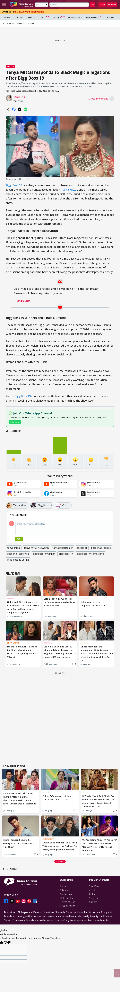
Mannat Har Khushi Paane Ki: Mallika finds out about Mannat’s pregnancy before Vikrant (22, 651)
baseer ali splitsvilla (18, 553)
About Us (65, 886)
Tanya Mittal (69, 189)
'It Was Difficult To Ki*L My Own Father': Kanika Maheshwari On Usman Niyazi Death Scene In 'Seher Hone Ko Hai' (98, 801)
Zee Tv (93, 890)
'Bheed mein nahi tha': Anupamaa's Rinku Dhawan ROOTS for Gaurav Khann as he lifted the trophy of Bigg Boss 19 (96, 653)
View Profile (18, 101)
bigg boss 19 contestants (90, 553)
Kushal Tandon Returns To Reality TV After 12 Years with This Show (18, 843)
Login (102, 4)
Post (19, 538)
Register (112, 4)
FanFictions (75, 17)
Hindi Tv (10, 66)
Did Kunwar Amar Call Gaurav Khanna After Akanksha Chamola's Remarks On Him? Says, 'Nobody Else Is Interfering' (20, 798)
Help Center (66, 898)
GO (92, 4)
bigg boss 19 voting (18, 559)
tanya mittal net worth (36, 547)
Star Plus (94, 886)
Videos (110, 17)
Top (117, 973)
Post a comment (98, 98)
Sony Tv (93, 898)
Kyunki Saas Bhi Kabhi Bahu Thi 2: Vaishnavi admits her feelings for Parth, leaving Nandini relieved (59, 846)
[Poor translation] (7, 942)
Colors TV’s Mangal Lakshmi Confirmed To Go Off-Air (56, 798)
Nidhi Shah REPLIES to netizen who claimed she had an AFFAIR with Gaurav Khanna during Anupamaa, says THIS (23, 607)
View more (60, 861)
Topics (31, 17)
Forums (19, 17)
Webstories (92, 17)
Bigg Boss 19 (14, 185)
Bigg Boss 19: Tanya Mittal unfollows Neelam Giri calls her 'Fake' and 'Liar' (60, 602)
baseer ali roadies (101, 547)
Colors (92, 894)
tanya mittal (13, 547)
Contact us (66, 894)
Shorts (56, 17)
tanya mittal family (62, 547)
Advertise (65, 890)
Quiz (42, 17)
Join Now (14, 422)
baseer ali (82, 547)
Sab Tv (93, 902)
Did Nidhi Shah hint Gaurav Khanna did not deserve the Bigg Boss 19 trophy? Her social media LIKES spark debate (60, 651)
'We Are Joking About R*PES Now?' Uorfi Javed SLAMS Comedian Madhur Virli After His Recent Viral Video (99, 845)
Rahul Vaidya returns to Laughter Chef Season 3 (92, 604)
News (7, 17)
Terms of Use (67, 902)
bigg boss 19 (66, 553)
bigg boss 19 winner (44, 553)
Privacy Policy (67, 905)
